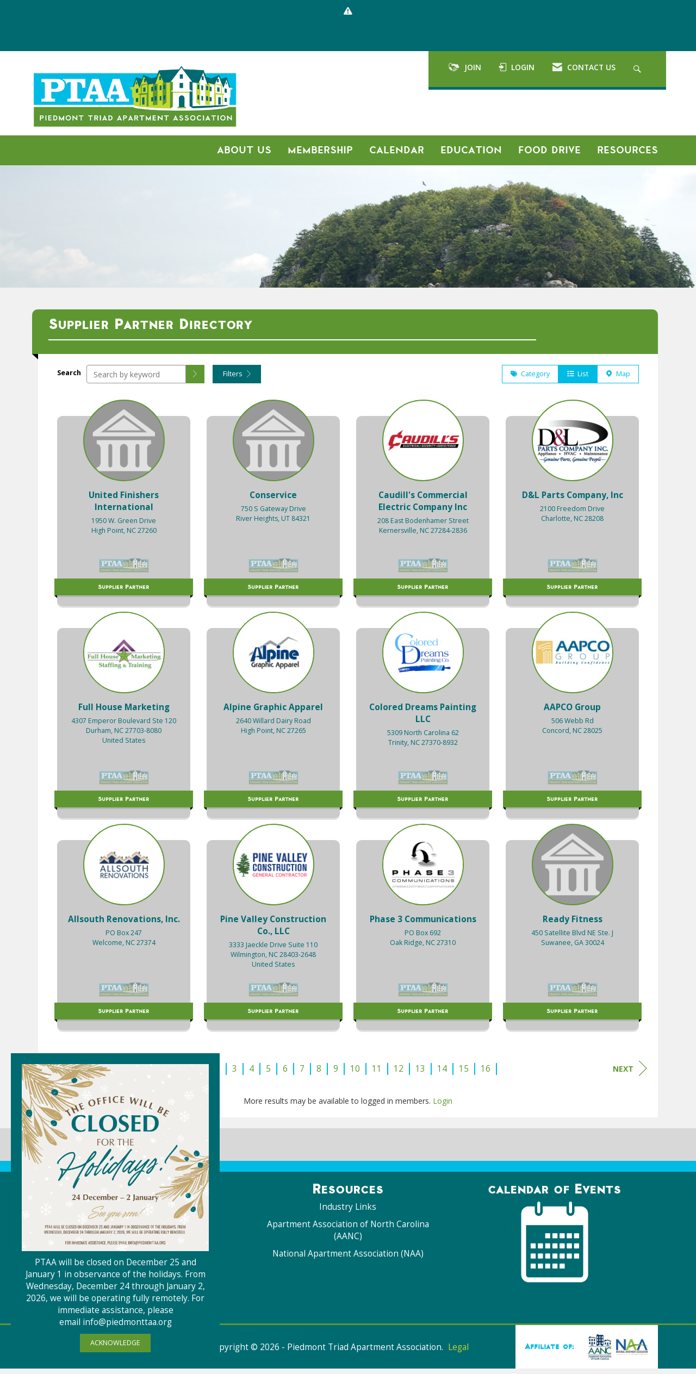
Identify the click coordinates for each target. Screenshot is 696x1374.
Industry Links (347, 1212)
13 (420, 1074)
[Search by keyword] (136, 379)
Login (442, 1106)
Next (630, 1073)
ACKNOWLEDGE (115, 1342)
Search (69, 378)
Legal (458, 1352)
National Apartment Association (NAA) (348, 1259)
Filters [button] (237, 379)
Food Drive (549, 150)
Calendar (396, 150)
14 (442, 1074)
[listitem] (123, 506)
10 (355, 1074)
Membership (320, 150)
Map (618, 379)
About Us (244, 150)
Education (471, 150)
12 (398, 1074)
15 (464, 1074)
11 (377, 1074)
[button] (195, 379)
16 (485, 1074)
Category (530, 379)
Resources (627, 150)
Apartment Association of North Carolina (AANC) (348, 1235)
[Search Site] (639, 69)
